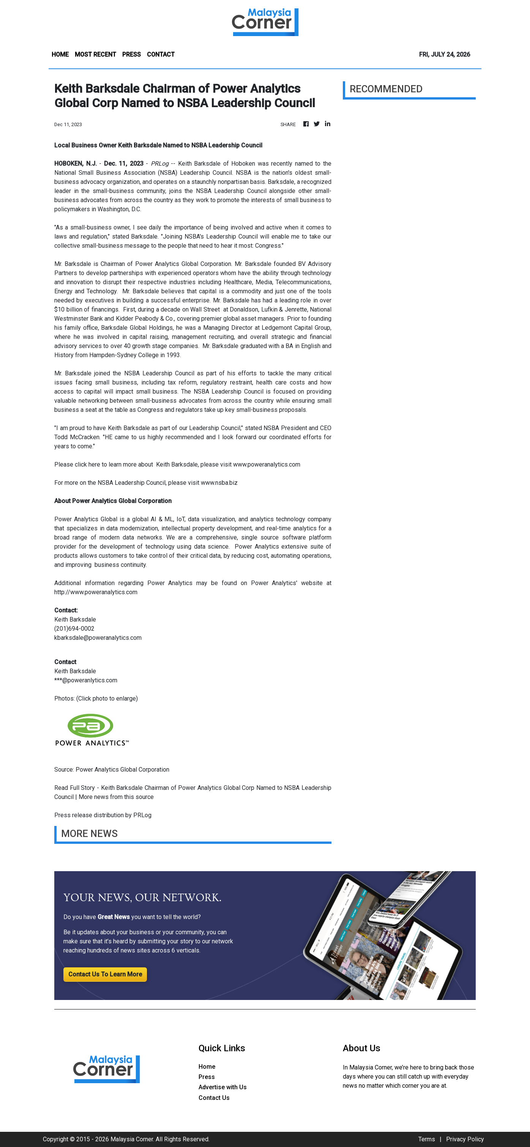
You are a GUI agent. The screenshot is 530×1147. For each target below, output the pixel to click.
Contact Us (214, 1097)
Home (207, 1066)
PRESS (131, 54)
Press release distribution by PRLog (102, 815)
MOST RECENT (95, 54)
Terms (426, 1139)
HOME (60, 54)
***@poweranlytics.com (85, 680)
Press (207, 1077)
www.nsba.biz (219, 482)
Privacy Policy (465, 1139)
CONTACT (161, 54)
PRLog (160, 163)
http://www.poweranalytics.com (95, 592)
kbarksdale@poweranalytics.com (98, 637)
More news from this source (116, 797)
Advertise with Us (223, 1087)
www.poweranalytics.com (266, 464)
